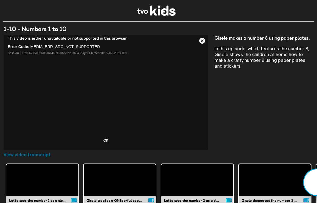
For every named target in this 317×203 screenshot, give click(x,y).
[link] (156, 14)
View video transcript (27, 155)
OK (105, 140)
